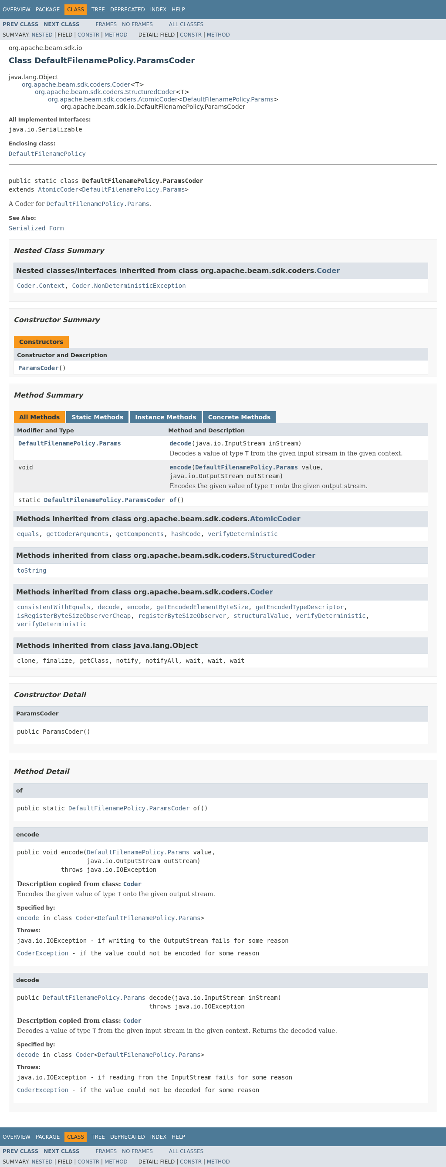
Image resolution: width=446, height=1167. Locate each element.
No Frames (137, 24)
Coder (328, 270)
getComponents (140, 533)
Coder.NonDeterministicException (129, 285)
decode (180, 443)
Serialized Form (36, 228)
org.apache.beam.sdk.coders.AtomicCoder (112, 99)
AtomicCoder (58, 189)
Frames (106, 24)
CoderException (42, 953)
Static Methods (97, 417)
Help (178, 10)
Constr (88, 35)
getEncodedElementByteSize (202, 607)
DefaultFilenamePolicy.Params (228, 99)
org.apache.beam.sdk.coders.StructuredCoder (105, 91)
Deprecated (127, 10)
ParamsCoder (38, 367)
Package (48, 10)
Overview (16, 10)
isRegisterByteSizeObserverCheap (74, 615)
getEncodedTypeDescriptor (300, 607)
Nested (41, 35)
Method (116, 35)
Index (158, 10)
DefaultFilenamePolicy (47, 153)
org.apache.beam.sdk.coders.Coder (76, 84)
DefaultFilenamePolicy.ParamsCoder (104, 499)
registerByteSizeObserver (182, 615)
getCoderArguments (77, 533)
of (173, 499)
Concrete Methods (239, 417)
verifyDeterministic (242, 533)
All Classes (186, 24)
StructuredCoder (282, 555)
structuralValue (260, 615)
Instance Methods (165, 417)
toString (31, 570)
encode (180, 467)
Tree (98, 10)
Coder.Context (41, 285)
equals (28, 533)
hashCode (185, 533)
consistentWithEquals (54, 607)
